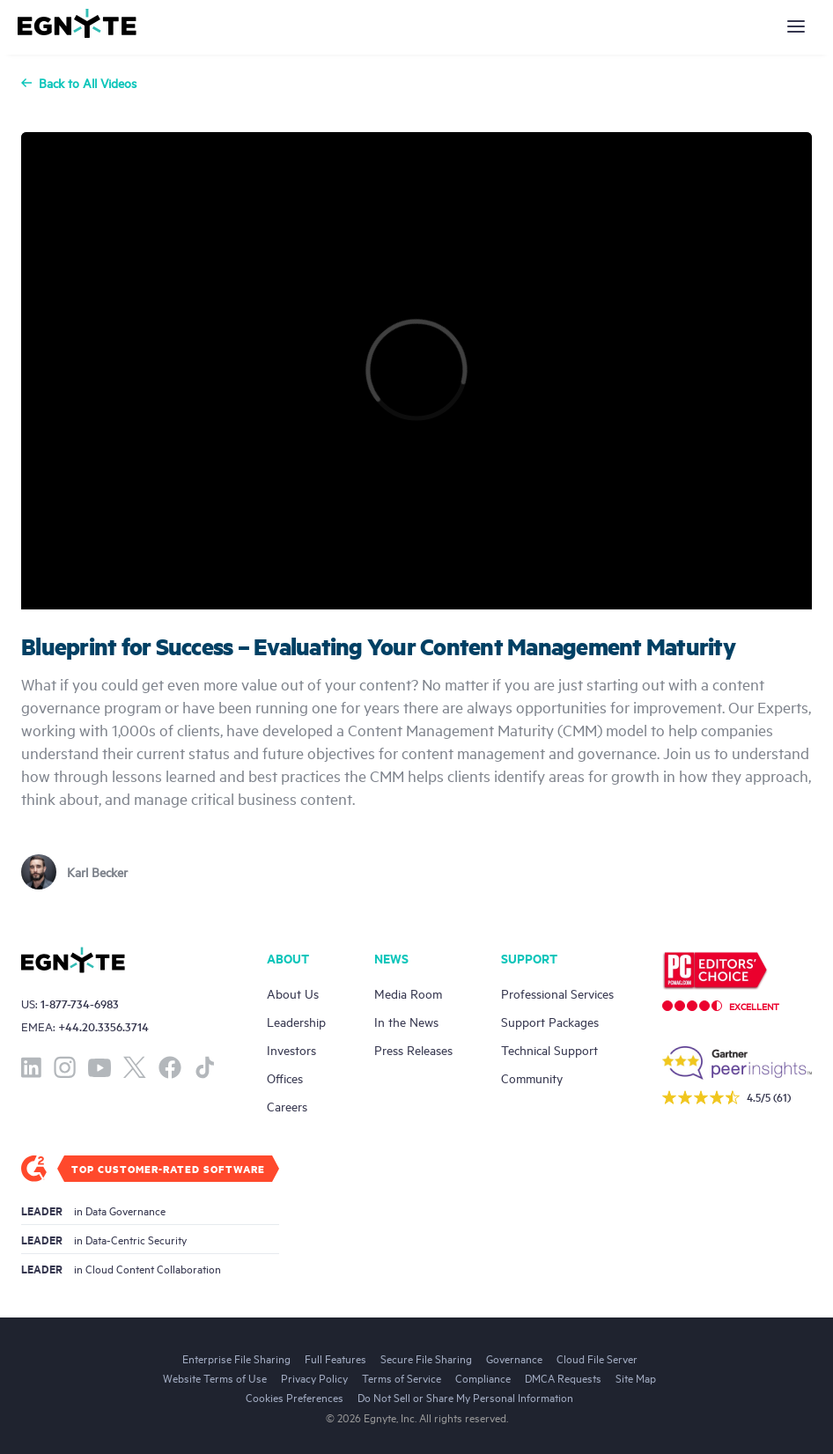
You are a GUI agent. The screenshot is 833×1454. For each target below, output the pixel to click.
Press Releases (413, 1049)
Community (532, 1077)
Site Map (636, 1377)
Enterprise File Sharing (236, 1358)
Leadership (296, 1021)
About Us (293, 993)
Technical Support (549, 1049)
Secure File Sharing (426, 1358)
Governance (514, 1358)
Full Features (335, 1358)
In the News (406, 1021)
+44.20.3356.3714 (103, 1026)
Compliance (483, 1377)
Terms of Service (401, 1377)
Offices (285, 1077)
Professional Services (557, 993)
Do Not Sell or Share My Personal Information (465, 1397)
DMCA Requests (563, 1377)
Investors (291, 1049)
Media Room (408, 993)
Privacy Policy (314, 1377)
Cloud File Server (597, 1358)
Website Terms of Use (215, 1377)
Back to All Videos (78, 83)
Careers (287, 1105)
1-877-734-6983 (80, 1003)
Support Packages (550, 1021)
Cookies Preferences (294, 1397)
